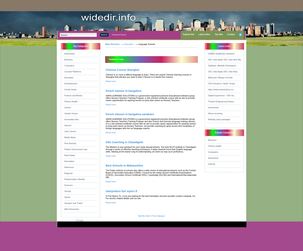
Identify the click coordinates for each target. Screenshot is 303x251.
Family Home (70, 89)
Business (68, 59)
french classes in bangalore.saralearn (130, 114)
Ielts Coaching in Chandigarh (124, 142)
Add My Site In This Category (151, 216)
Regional (68, 173)
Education (68, 77)
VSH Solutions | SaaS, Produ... (222, 83)
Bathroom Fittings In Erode (220, 77)
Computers (69, 65)
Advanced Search (119, 35)
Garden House (71, 113)
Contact (231, 34)
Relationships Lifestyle (74, 179)
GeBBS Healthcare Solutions (221, 53)
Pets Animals (70, 143)
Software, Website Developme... (222, 65)
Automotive (69, 53)
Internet (67, 125)
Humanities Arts (71, 119)
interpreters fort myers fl (121, 191)
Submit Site (188, 34)
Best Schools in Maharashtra (124, 165)
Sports (67, 197)
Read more (111, 81)
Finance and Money (73, 95)
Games (67, 107)
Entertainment (70, 83)
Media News (70, 137)
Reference (69, 167)
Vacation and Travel (73, 203)
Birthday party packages (219, 119)
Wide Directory (112, 44)
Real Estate (69, 155)
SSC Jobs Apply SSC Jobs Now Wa (224, 59)
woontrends (213, 107)
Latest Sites (204, 34)
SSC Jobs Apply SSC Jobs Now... (223, 71)
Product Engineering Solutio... (221, 101)
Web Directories (71, 209)
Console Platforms (72, 71)
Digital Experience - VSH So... (222, 95)
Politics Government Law (75, 149)
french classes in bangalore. (124, 90)
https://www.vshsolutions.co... (221, 89)
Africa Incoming (215, 113)
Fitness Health (70, 101)
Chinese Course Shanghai (122, 69)
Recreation (69, 161)
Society (67, 191)
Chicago (79, 220)
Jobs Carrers (70, 131)
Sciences (68, 185)
